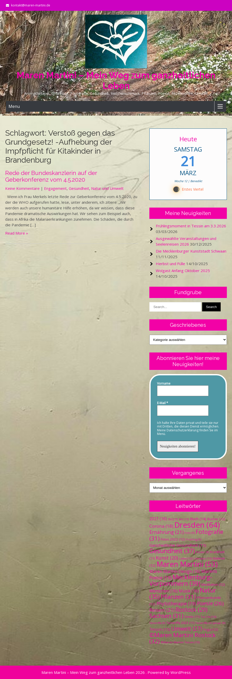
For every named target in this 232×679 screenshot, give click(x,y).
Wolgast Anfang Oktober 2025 (183, 270)
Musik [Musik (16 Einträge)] (189, 591)
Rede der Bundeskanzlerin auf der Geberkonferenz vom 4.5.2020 (51, 176)
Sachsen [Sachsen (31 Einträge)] (166, 616)
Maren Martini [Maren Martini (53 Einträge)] (187, 564)
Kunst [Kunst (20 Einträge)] (167, 558)
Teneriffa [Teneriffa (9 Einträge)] (157, 623)
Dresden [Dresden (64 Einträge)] (197, 525)
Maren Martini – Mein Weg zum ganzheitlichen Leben (116, 80)
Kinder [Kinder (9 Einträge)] (202, 552)
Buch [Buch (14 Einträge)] (198, 518)
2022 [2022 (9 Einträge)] (173, 519)
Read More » (16, 233)
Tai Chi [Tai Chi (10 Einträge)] (208, 617)
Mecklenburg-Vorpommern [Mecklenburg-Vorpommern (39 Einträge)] (180, 580)
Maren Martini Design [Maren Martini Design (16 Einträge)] (174, 571)
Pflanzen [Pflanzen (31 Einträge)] (178, 597)
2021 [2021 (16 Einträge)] (158, 519)
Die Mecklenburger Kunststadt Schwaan (191, 251)
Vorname (163, 383)
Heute (188, 139)
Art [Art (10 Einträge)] (184, 519)
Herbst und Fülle (170, 263)
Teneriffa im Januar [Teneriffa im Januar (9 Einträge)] (210, 623)
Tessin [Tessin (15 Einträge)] (159, 629)
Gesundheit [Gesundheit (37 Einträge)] (172, 550)
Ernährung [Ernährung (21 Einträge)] (166, 532)
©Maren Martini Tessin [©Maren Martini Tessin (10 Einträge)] (180, 642)
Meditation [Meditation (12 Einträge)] (213, 584)
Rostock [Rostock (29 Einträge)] (192, 609)
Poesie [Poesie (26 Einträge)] (210, 603)
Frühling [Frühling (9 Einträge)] (193, 539)
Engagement (55, 188)
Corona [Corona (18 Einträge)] (161, 526)
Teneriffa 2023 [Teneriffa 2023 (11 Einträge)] (180, 623)
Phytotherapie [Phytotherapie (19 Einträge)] (176, 603)
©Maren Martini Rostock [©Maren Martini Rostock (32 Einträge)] (182, 638)
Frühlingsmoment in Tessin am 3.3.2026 (191, 225)
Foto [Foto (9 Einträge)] (190, 533)
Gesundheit (79, 188)
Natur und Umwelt (107, 188)
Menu (14, 106)
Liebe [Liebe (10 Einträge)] (186, 558)
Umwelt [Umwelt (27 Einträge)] (186, 628)
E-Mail (162, 403)
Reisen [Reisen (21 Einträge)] (162, 610)
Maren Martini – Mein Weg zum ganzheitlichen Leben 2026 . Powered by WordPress (116, 672)
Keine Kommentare (22, 188)
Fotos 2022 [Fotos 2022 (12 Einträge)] (173, 539)
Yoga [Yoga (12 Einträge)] (210, 629)
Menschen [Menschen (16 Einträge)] (163, 591)
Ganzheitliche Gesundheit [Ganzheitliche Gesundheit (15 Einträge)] (177, 545)
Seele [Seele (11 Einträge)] (192, 617)
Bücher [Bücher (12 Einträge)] (216, 519)
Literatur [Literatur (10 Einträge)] (203, 558)
